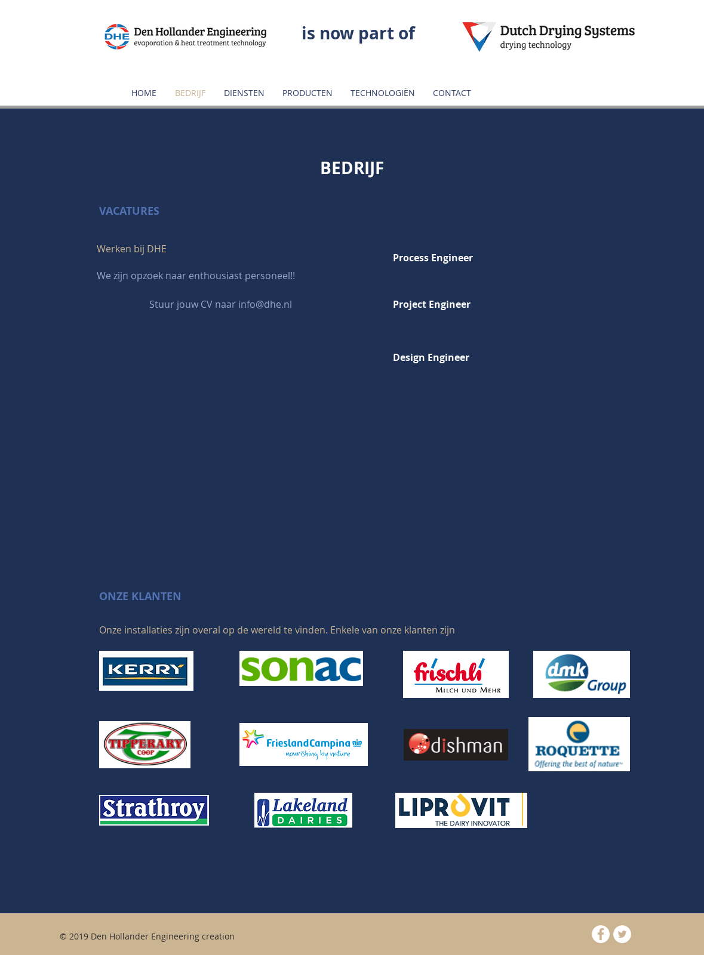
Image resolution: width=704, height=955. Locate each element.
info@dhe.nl (265, 304)
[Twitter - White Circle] (622, 934)
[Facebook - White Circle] (601, 934)
